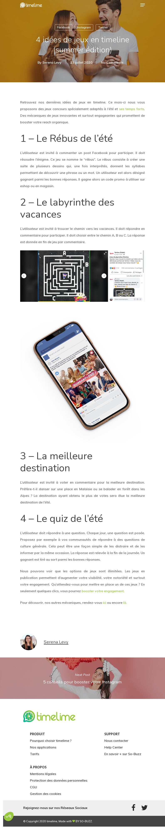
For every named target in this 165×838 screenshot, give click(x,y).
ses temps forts (131, 109)
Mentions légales (43, 774)
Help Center (113, 747)
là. (125, 602)
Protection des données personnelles (58, 780)
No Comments (112, 62)
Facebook (63, 27)
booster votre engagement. (103, 591)
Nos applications (43, 747)
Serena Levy (52, 62)
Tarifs (34, 754)
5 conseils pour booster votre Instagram (82, 678)
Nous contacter (116, 741)
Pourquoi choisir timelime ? (50, 741)
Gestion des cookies (45, 794)
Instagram (84, 27)
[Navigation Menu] (142, 5)
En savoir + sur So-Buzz (122, 754)
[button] (9, 816)
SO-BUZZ (86, 821)
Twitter (103, 27)
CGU (33, 787)
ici (104, 602)
